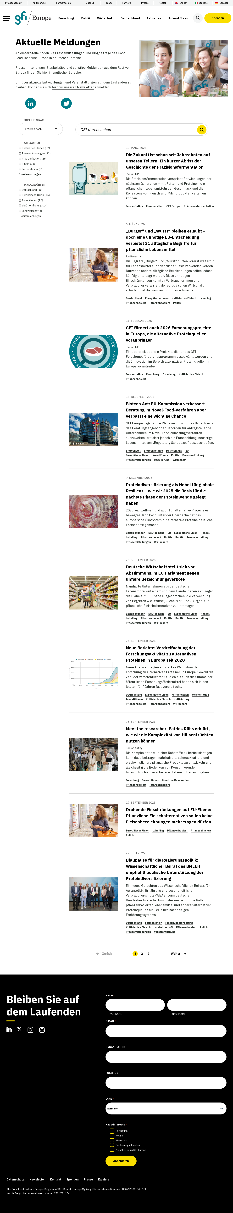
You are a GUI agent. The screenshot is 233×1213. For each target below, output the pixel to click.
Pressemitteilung (193, 455)
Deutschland (134, 298)
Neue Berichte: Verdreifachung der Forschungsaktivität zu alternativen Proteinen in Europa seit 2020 (161, 654)
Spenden (218, 18)
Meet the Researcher (175, 780)
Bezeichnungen (135, 532)
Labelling (205, 298)
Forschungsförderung (179, 922)
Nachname (178, 1013)
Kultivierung (181, 699)
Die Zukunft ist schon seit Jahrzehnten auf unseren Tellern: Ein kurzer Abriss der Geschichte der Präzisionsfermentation (168, 161)
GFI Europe (173, 206)
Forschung (152, 374)
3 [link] (149, 953)
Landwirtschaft (163, 927)
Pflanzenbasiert (136, 303)
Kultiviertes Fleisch (184, 298)
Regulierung (161, 459)
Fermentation (134, 206)
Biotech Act (133, 450)
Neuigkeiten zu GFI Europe (131, 1150)
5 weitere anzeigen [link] (30, 216)
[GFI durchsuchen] (141, 129)
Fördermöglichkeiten (128, 1145)
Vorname (116, 1013)
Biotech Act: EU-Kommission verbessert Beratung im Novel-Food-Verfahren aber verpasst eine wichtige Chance (166, 410)
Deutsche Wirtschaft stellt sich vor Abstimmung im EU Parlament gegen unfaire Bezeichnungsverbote (162, 573)
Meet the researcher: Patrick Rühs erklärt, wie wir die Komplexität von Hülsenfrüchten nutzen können (169, 735)
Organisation (115, 1047)
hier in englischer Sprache (61, 72)
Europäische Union (156, 298)
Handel (205, 532)
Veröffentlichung (164, 931)
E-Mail (110, 1021)
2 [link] (142, 953)
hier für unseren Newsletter (73, 87)
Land (109, 1099)
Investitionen (134, 699)
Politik (177, 303)
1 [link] (135, 953)
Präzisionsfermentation (199, 206)
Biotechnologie (153, 450)
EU (187, 450)
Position (111, 1073)
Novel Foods (160, 455)
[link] (178, 954)
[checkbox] (41, 148)
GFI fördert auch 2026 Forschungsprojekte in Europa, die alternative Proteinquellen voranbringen (168, 334)
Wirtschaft (179, 459)
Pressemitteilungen (138, 459)
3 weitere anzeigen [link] (30, 174)
